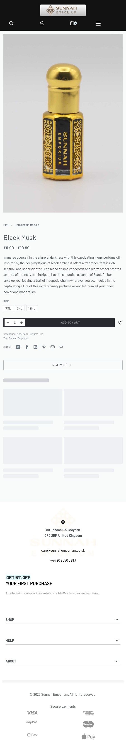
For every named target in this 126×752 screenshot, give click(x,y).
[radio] (8, 308)
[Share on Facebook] (27, 347)
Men (6, 225)
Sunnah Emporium (19, 338)
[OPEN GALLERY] (63, 123)
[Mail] (53, 347)
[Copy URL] (61, 347)
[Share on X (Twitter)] (18, 347)
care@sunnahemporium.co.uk (63, 550)
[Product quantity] (14, 322)
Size (6, 301)
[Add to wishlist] (120, 322)
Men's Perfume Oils (27, 225)
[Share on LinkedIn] (35, 347)
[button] (63, 365)
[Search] (11, 23)
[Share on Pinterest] (44, 347)
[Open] (98, 23)
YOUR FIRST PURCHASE (29, 580)
